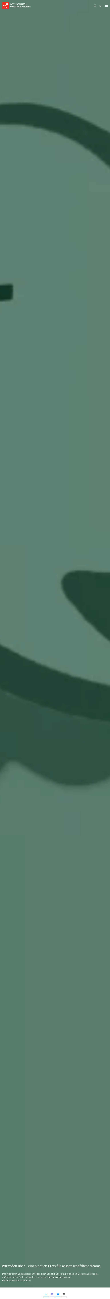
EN (100, 5)
